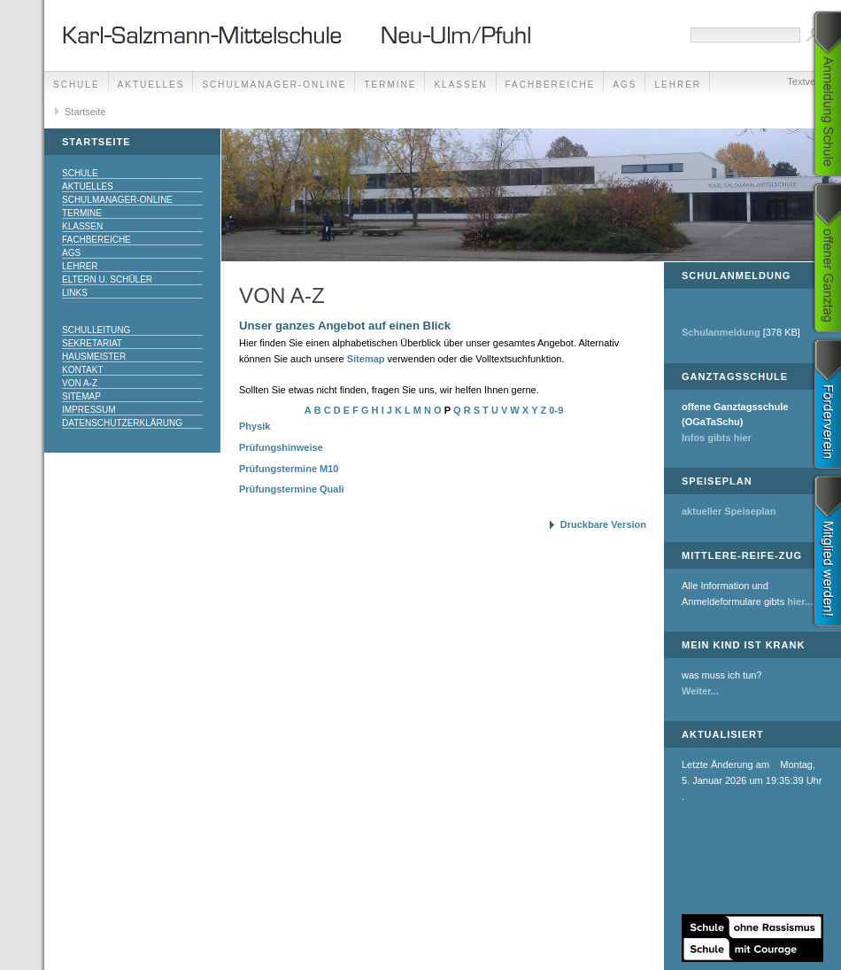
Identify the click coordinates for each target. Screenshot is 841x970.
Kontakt (82, 370)
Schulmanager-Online (274, 84)
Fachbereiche (550, 84)
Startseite (85, 111)
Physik (254, 426)
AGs (625, 84)
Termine (390, 84)
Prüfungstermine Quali (291, 489)
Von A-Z (79, 383)
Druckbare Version (603, 524)
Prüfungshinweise (281, 447)
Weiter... (700, 691)
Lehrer (80, 266)
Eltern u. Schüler (107, 279)
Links (75, 293)
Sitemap (81, 396)
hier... (800, 601)
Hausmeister (94, 356)
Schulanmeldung (721, 332)
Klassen (460, 84)
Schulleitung (96, 330)
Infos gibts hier (717, 437)
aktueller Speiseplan (728, 511)
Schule (76, 84)
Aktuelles (151, 84)
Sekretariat (92, 343)
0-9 (556, 410)
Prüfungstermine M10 (288, 468)
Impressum (89, 410)
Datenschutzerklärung (122, 423)
